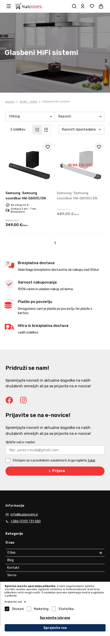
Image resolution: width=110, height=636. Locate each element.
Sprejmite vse (55, 628)
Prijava (56, 471)
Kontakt (13, 568)
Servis (11, 575)
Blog (10, 560)
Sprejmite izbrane (55, 618)
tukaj (91, 460)
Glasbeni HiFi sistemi (56, 101)
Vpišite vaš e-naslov (20, 442)
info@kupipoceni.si (24, 514)
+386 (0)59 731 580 (26, 521)
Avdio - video (28, 101)
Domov (10, 101)
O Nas (11, 553)
